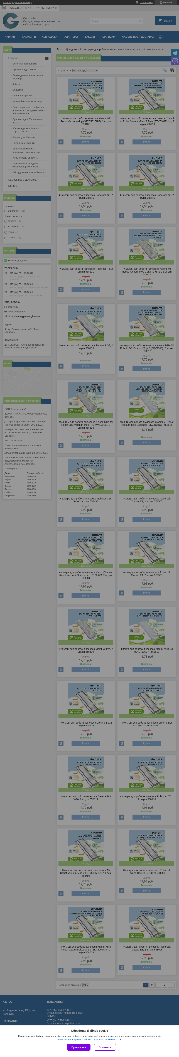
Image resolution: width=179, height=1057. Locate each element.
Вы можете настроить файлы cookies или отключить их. (88, 1039)
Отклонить (105, 1047)
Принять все (78, 1047)
